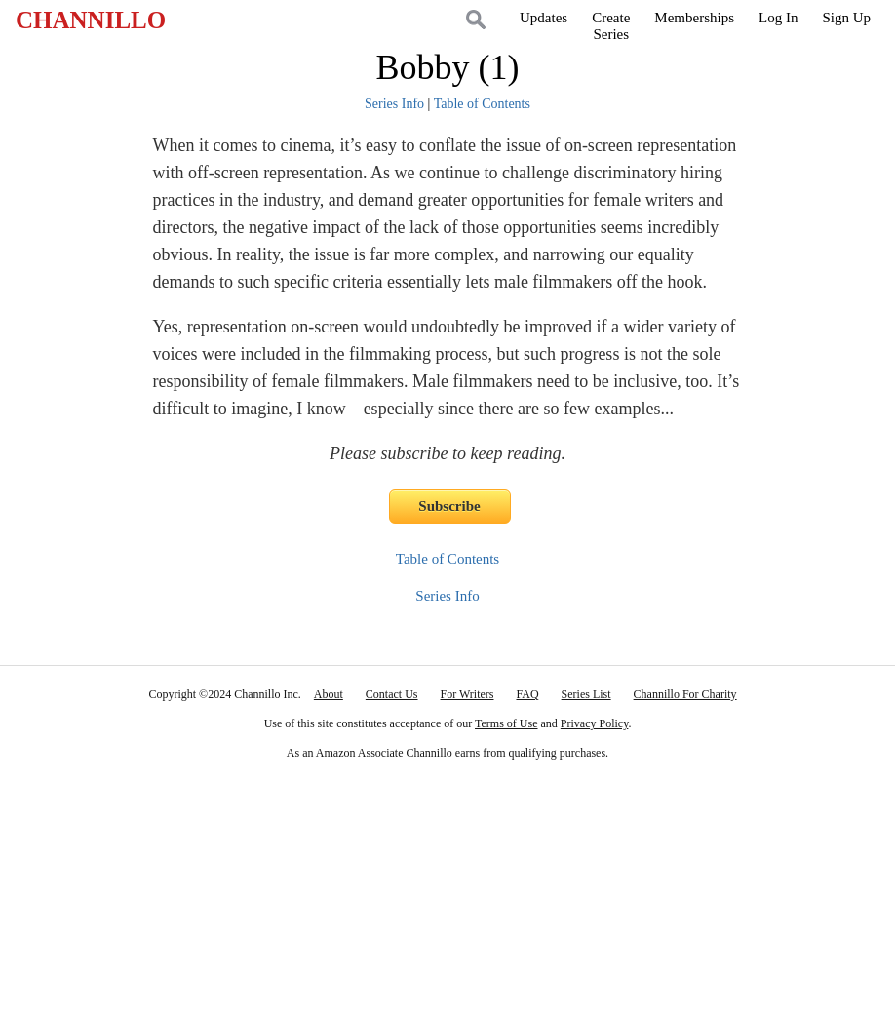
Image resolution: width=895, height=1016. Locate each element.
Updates (543, 17)
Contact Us (392, 694)
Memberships (694, 17)
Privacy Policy (595, 723)
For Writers (467, 694)
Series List (586, 694)
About (328, 694)
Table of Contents (482, 104)
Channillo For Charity (685, 694)
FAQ (527, 694)
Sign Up (846, 17)
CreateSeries (611, 26)
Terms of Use (506, 723)
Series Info (394, 104)
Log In (778, 17)
